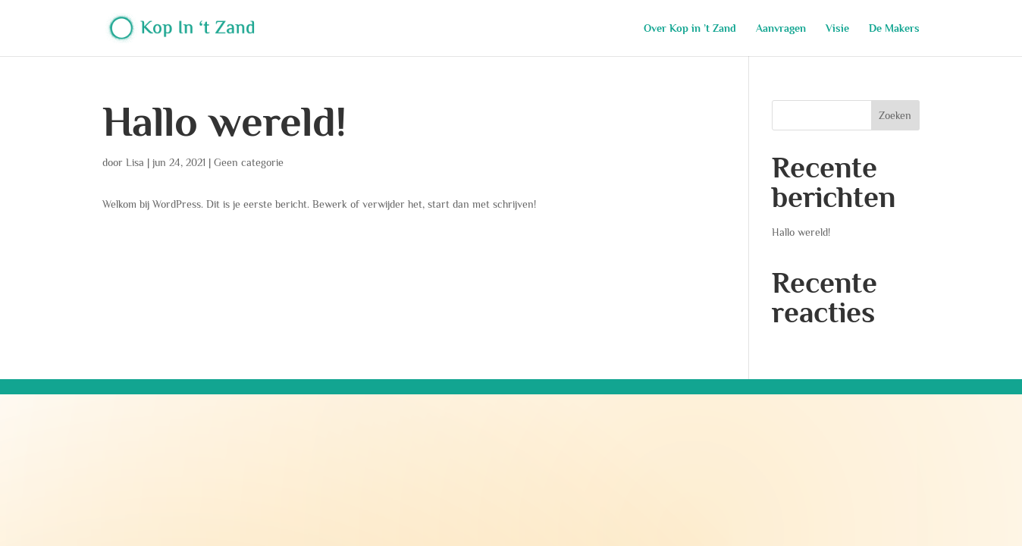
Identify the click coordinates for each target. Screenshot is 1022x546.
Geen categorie (249, 162)
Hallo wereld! (224, 121)
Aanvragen (781, 28)
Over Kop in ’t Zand (690, 28)
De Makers (894, 28)
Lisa (135, 162)
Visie (837, 28)
